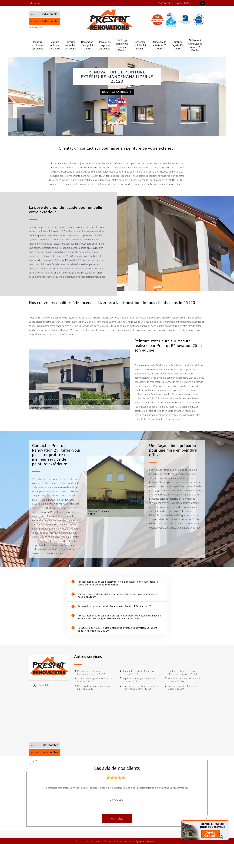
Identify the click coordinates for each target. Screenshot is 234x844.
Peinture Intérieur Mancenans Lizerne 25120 (92, 687)
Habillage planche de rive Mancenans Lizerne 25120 (181, 672)
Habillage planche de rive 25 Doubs (122, 45)
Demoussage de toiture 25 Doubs (159, 45)
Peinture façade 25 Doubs (177, 45)
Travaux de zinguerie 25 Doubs (105, 45)
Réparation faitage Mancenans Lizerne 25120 (137, 680)
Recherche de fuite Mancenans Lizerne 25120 (138, 672)
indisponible (49, 14)
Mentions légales (124, 841)
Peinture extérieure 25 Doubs (37, 45)
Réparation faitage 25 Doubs (87, 45)
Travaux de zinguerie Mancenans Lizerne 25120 (93, 680)
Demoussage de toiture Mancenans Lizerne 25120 (90, 672)
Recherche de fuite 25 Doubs (140, 45)
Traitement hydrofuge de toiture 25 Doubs (195, 45)
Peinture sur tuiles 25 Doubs (70, 45)
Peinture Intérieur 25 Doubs (54, 45)
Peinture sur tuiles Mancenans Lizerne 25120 (183, 680)
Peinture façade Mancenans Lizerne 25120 (181, 687)
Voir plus (117, 818)
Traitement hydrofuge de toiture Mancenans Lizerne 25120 (138, 687)
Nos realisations (117, 92)
